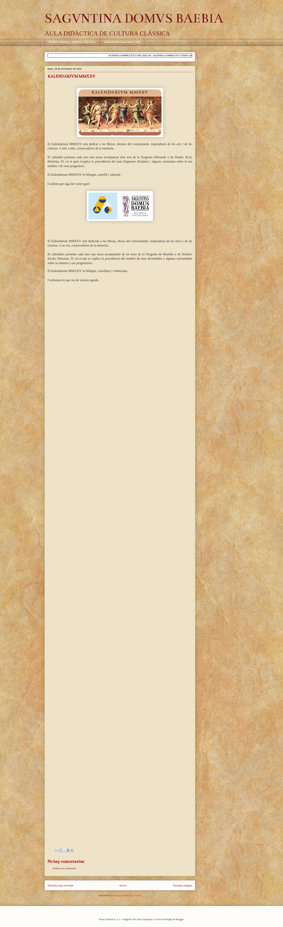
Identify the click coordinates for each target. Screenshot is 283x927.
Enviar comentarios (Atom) (127, 895)
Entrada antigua (182, 885)
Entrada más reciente (60, 885)
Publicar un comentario (64, 868)
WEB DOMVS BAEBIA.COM (122, 42)
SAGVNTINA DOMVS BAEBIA (133, 18)
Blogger (180, 919)
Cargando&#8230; (110, 565)
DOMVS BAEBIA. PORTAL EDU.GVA (72, 42)
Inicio (123, 885)
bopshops (148, 919)
